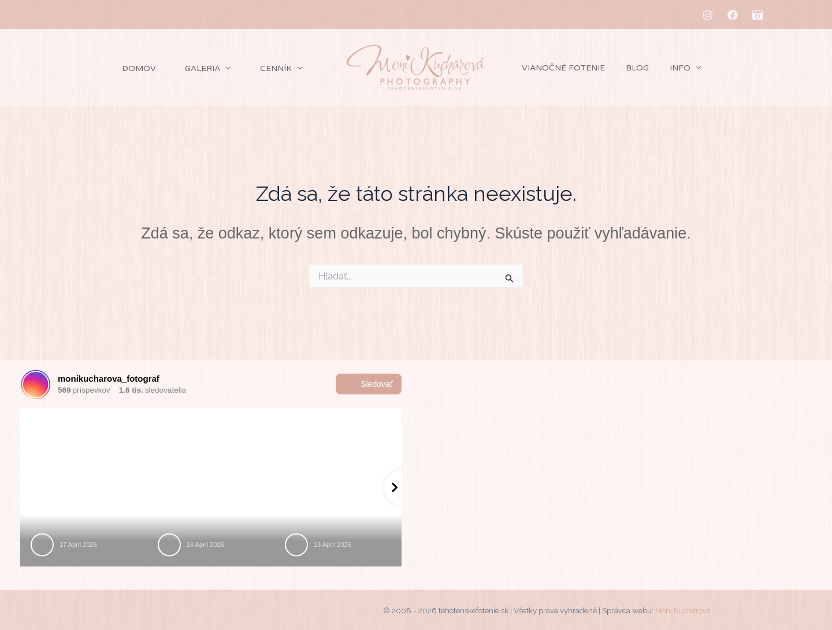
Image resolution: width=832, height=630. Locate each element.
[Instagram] (708, 15)
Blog (630, 68)
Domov (102, 68)
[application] (200, 68)
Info (673, 68)
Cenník (267, 68)
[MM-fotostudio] (757, 15)
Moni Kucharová (683, 610)
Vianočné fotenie (561, 68)
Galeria (182, 68)
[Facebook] (732, 15)
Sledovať (368, 384)
